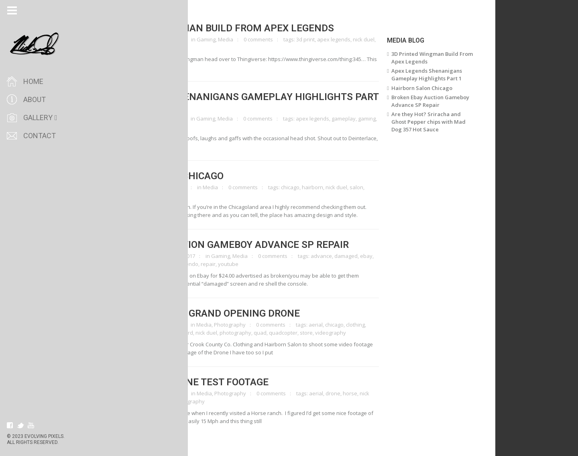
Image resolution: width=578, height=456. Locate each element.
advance (339, 256)
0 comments (276, 39)
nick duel (382, 39)
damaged (364, 256)
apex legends (352, 39)
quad (278, 332)
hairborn (331, 187)
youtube (246, 264)
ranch (183, 401)
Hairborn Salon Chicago (179, 176)
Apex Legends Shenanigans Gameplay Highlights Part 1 (256, 102)
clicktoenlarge (140, 39)
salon (375, 187)
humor (124, 126)
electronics (129, 264)
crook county (132, 332)
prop (122, 47)
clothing (373, 324)
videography (131, 195)
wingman (141, 47)
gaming (385, 118)
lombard (201, 332)
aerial (334, 324)
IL (169, 332)
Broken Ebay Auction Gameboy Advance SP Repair (241, 244)
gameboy (156, 264)
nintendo (206, 264)
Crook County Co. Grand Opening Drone (217, 313)
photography (254, 332)
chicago (308, 187)
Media (244, 39)
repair (226, 264)
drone (157, 332)
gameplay (362, 118)
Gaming (224, 39)
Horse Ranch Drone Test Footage (201, 382)
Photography (248, 324)
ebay (385, 256)
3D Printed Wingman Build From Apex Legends (234, 28)
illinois (181, 332)
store (324, 332)
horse (368, 393)
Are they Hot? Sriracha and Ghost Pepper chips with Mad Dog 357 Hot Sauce (447, 121)
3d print (324, 39)
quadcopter (301, 332)
